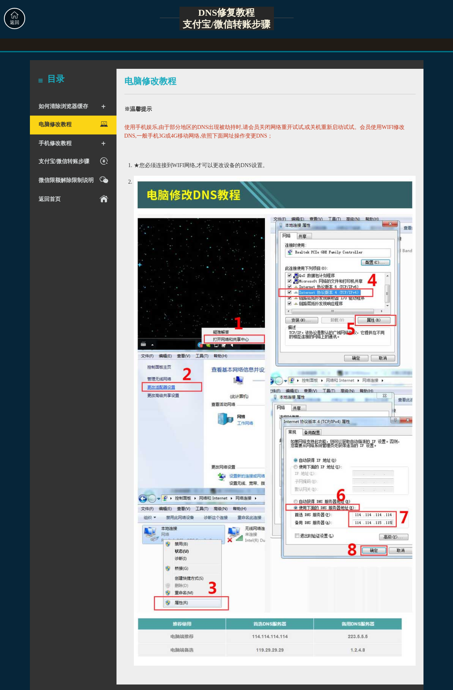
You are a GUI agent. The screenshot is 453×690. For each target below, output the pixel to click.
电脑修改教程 (75, 124)
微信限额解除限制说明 (75, 180)
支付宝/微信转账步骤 (75, 161)
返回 (14, 18)
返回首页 (75, 199)
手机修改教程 (72, 143)
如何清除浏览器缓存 (72, 106)
